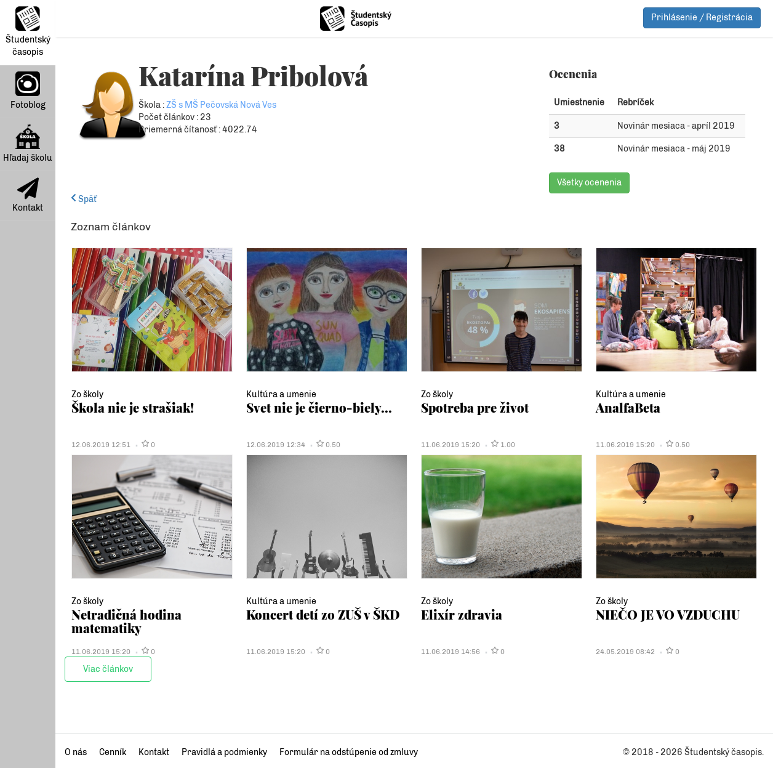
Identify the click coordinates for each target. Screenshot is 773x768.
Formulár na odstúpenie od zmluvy (348, 752)
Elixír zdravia (461, 614)
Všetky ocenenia (589, 182)
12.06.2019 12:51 (100, 444)
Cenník (112, 752)
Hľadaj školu (27, 143)
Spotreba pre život (475, 407)
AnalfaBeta (628, 407)
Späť (84, 199)
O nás (76, 752)
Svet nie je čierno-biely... (319, 407)
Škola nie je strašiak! (132, 407)
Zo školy (87, 394)
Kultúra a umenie (281, 394)
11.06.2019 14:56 (450, 651)
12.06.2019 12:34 (275, 444)
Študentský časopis (28, 31)
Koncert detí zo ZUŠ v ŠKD (322, 614)
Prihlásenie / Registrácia (702, 17)
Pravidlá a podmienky (224, 752)
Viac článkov (108, 669)
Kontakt (27, 195)
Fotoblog (28, 90)
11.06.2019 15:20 (450, 444)
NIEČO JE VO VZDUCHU (668, 614)
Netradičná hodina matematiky (126, 621)
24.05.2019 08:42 (625, 651)
